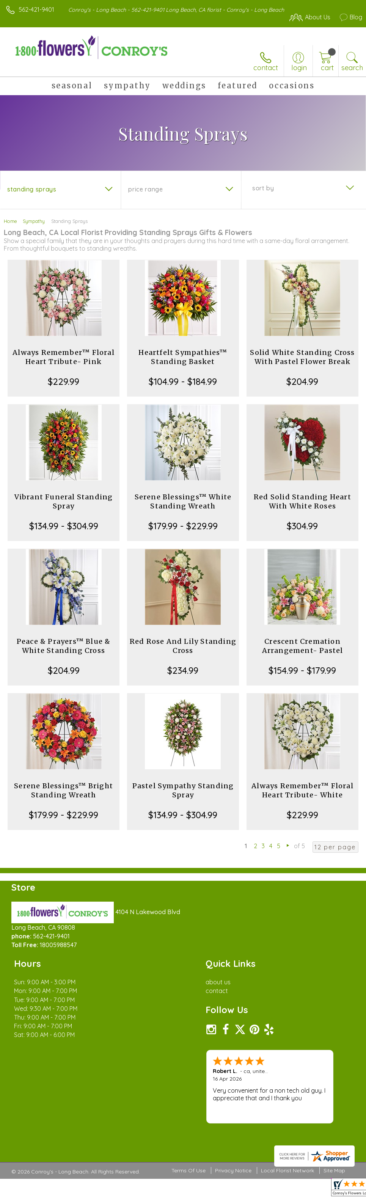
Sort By (263, 188)
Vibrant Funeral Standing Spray (63, 501)
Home (10, 221)
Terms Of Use (188, 1170)
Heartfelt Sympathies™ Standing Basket (182, 357)
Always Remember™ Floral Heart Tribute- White (302, 790)
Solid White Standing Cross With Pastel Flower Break (302, 357)
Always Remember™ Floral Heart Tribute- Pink (64, 357)
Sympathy (34, 221)
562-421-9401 (36, 9)
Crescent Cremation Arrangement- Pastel (302, 646)
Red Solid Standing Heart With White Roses (302, 501)
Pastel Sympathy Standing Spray (183, 790)
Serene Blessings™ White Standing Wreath (183, 501)
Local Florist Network (287, 1170)
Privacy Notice (233, 1170)
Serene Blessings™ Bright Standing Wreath (63, 790)
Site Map (334, 1170)
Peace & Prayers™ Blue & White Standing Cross (64, 646)
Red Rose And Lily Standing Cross (183, 646)
